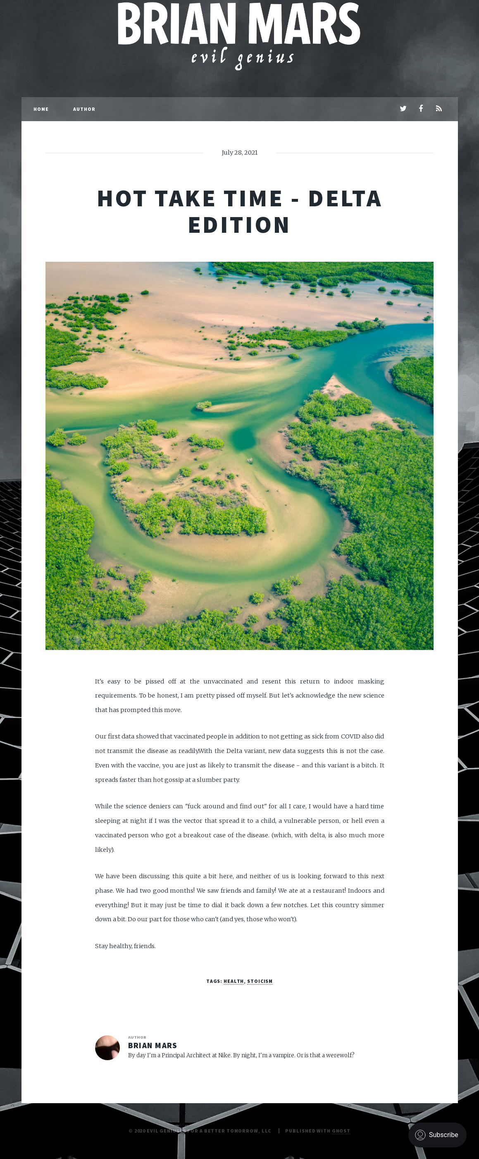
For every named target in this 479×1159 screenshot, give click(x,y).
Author (84, 109)
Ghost (341, 1131)
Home (41, 109)
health (234, 981)
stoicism (260, 981)
